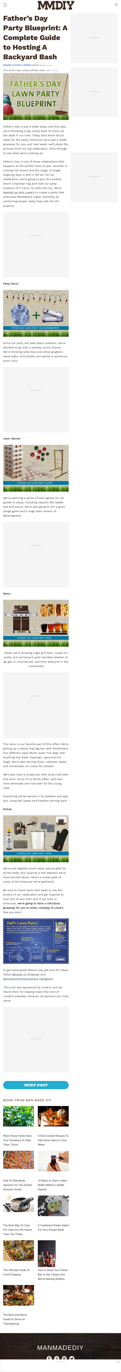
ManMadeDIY (60, 1347)
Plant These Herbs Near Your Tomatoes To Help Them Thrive (17, 1140)
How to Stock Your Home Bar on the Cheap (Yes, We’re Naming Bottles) (53, 1274)
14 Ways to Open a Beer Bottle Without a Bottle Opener (52, 1185)
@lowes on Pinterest (25, 974)
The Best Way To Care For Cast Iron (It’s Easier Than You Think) (17, 1230)
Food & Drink (23, 65)
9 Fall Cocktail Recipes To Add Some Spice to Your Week (53, 1140)
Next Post (36, 1085)
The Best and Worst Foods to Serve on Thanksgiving (15, 1319)
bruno (7, 65)
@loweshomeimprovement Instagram (27, 978)
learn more (52, 70)
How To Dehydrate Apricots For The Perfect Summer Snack (17, 1185)
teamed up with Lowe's (18, 192)
